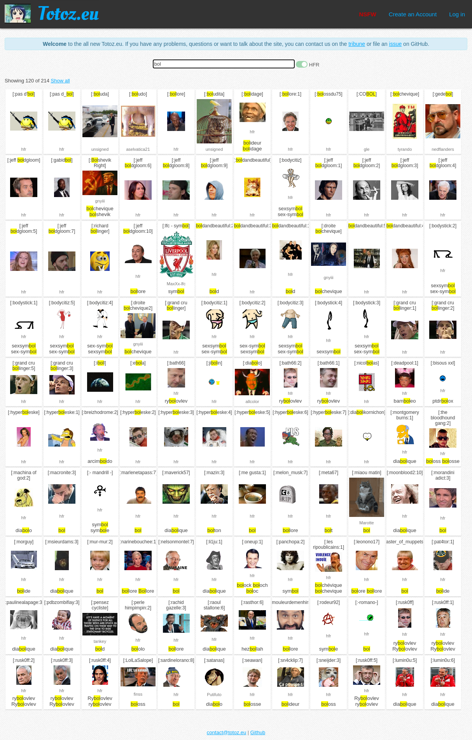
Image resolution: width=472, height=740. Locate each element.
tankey (100, 641)
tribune (356, 44)
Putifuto (214, 694)
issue (395, 44)
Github (257, 732)
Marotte (366, 522)
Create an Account (413, 14)
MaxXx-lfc (176, 283)
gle (367, 149)
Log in (457, 14)
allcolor (252, 401)
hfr (23, 149)
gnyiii (100, 201)
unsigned (100, 149)
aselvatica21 (138, 149)
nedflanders (443, 149)
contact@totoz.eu (226, 732)
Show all (60, 81)
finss (138, 694)
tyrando (405, 149)
